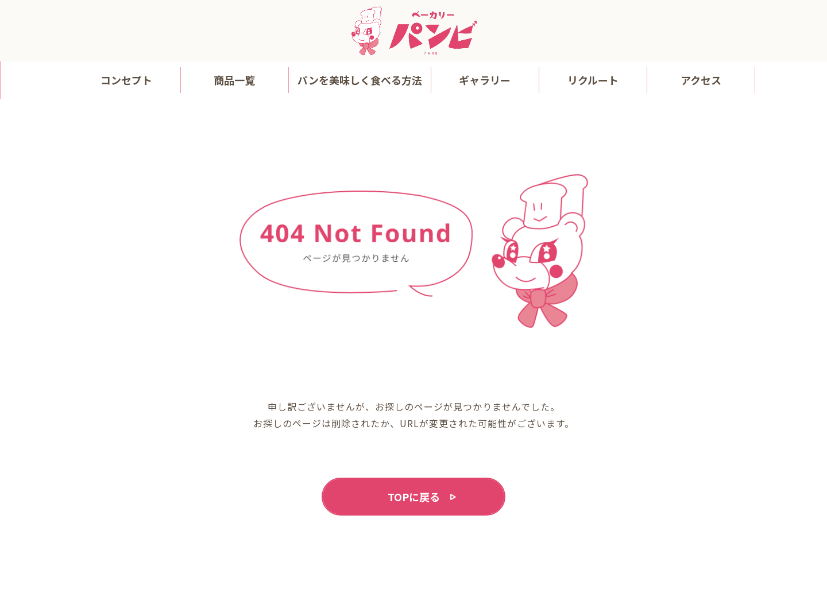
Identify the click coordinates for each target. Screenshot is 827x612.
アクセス (701, 79)
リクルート (593, 79)
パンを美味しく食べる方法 (359, 79)
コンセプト (126, 79)
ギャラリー (485, 79)
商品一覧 (234, 79)
